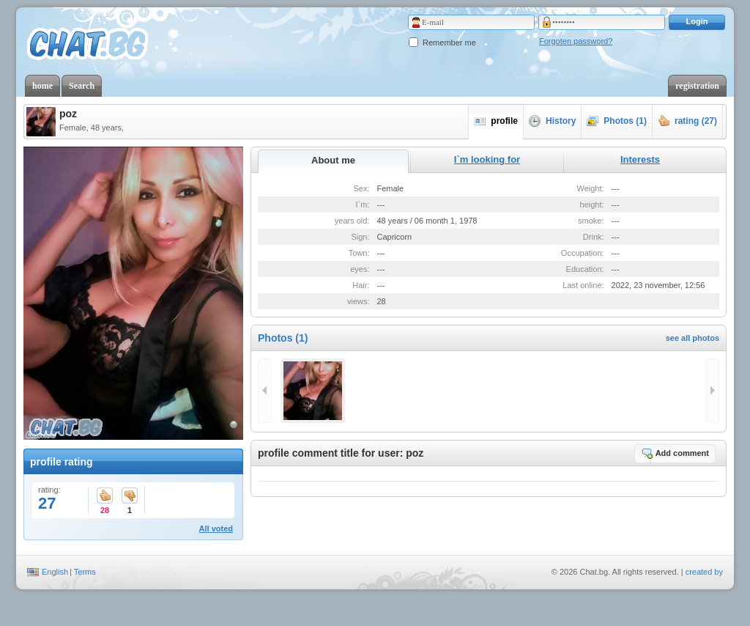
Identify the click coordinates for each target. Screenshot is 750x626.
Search (81, 86)
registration (697, 86)
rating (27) (687, 121)
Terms (85, 571)
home (42, 86)
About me (333, 160)
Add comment (675, 453)
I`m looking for (487, 159)
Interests (640, 159)
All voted (216, 528)
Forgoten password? (575, 41)
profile (496, 121)
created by (704, 571)
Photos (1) (617, 121)
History (552, 121)
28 (105, 496)
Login (697, 21)
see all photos (692, 338)
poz (68, 113)
